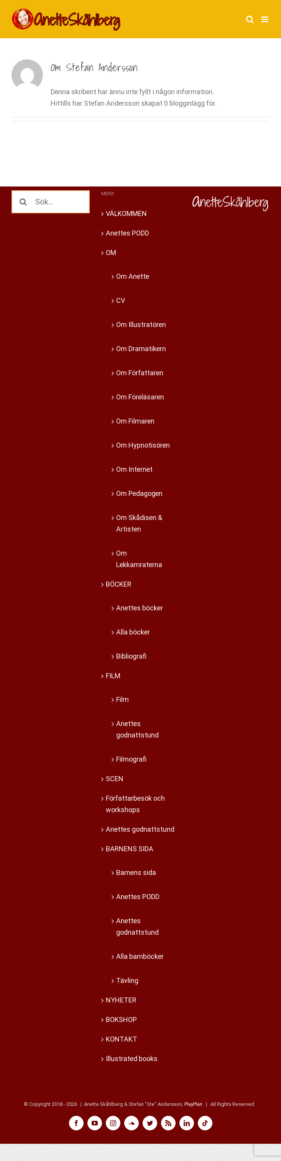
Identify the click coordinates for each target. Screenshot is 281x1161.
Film (122, 699)
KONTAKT (121, 1039)
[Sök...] (51, 201)
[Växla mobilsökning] (250, 19)
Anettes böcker (139, 608)
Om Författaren (139, 373)
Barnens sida (136, 872)
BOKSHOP (121, 1019)
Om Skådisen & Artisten (139, 523)
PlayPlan (193, 1104)
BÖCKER (118, 584)
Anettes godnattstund (137, 729)
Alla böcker (133, 632)
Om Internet (134, 469)
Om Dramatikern (141, 349)
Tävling (127, 980)
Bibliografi (131, 656)
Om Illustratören (141, 325)
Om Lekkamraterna (139, 559)
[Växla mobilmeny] (265, 19)
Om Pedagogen (139, 493)
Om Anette (132, 276)
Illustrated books (132, 1059)
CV (120, 300)
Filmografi (131, 759)
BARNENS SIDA (129, 849)
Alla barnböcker (140, 956)
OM (111, 253)
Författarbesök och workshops (135, 804)
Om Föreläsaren (140, 397)
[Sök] (23, 201)
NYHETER (121, 1000)
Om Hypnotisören (143, 445)
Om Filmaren (135, 421)
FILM (113, 676)
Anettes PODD (127, 233)
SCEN (114, 779)
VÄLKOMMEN (126, 213)
